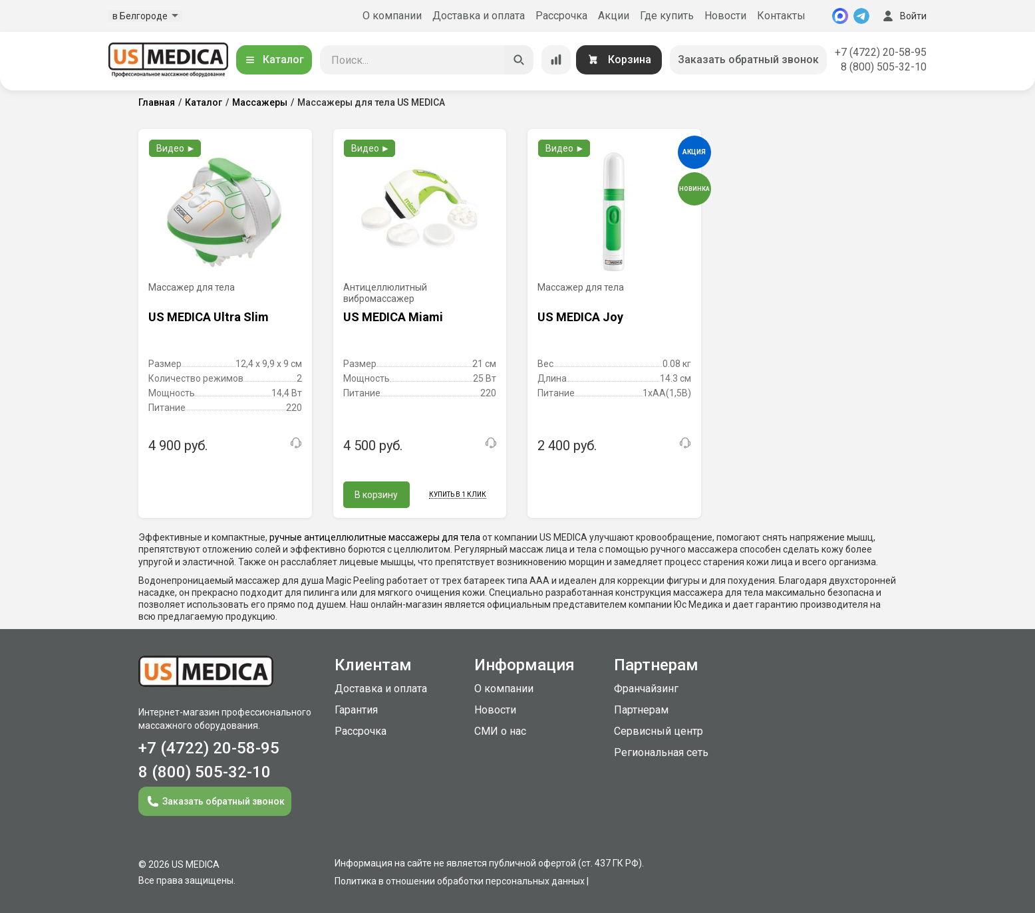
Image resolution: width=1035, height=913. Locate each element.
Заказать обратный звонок (748, 59)
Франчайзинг (646, 688)
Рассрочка (561, 15)
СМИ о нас (500, 731)
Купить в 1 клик (457, 494)
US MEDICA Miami (393, 317)
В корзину (376, 494)
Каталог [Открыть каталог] (274, 59)
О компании (392, 15)
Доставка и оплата (478, 15)
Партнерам (641, 710)
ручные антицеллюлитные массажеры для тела (374, 537)
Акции (613, 15)
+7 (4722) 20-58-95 (881, 52)
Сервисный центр (658, 731)
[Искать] (518, 59)
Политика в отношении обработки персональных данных (460, 881)
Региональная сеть (661, 752)
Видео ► (176, 148)
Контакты (781, 15)
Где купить (667, 15)
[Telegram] (861, 16)
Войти (903, 16)
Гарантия (356, 710)
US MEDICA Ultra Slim (208, 317)
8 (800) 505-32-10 (884, 67)
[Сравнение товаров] (556, 59)
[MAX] (840, 16)
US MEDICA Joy (580, 317)
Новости (725, 15)
